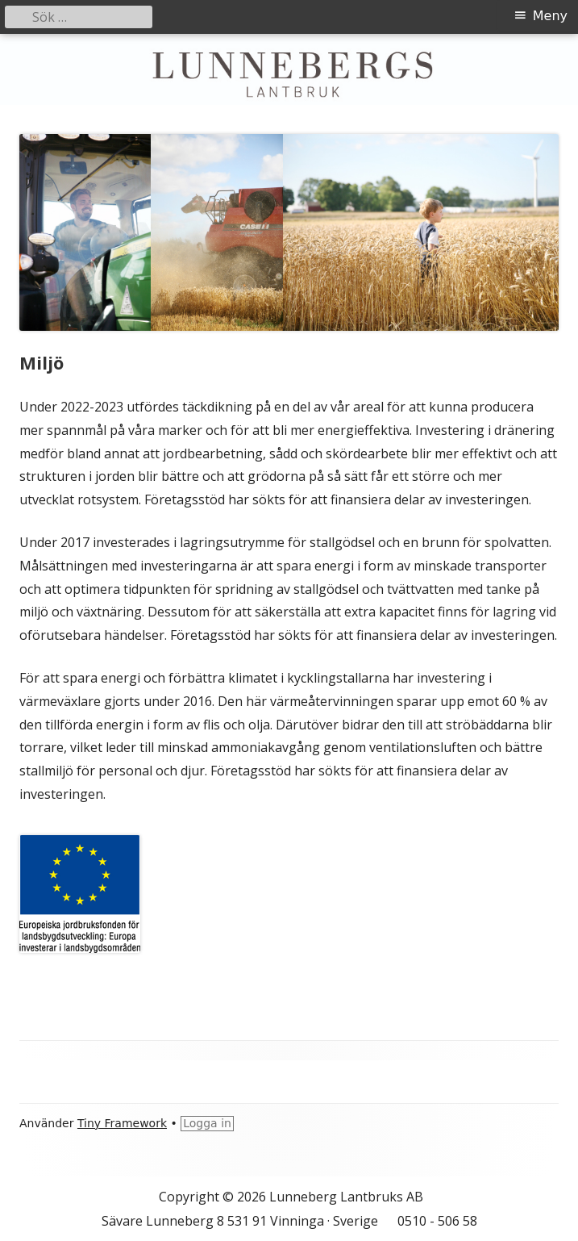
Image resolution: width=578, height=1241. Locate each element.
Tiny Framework (122, 1123)
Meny (550, 15)
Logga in (207, 1123)
